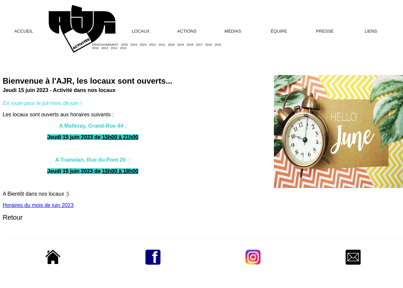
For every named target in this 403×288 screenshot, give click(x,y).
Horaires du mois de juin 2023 (38, 205)
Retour (13, 217)
